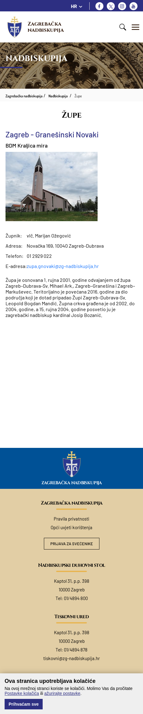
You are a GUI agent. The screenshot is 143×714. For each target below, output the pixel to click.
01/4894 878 (75, 649)
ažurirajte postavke (62, 693)
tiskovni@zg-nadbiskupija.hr (71, 658)
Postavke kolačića (22, 693)
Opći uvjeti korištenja (71, 527)
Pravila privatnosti (71, 518)
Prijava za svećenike (71, 543)
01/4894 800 (76, 598)
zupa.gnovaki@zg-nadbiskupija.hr (63, 266)
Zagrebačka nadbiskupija (46, 27)
